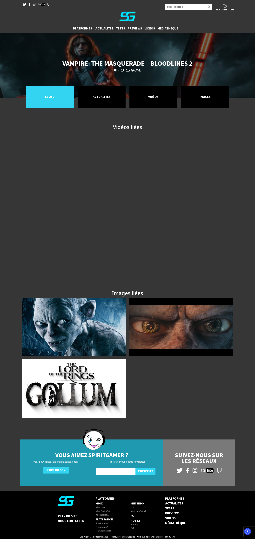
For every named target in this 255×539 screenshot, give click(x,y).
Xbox (99, 504)
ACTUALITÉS (174, 503)
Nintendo (137, 504)
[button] (83, 28)
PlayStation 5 (102, 527)
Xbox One (100, 507)
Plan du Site (67, 516)
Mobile (135, 521)
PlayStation (104, 519)
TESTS (169, 508)
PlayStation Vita (103, 531)
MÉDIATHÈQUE (175, 523)
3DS (132, 507)
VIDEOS (170, 518)
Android (134, 525)
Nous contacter (71, 521)
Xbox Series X (102, 515)
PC (132, 516)
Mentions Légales (126, 537)
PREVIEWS (172, 513)
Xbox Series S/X (103, 511)
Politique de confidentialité (149, 537)
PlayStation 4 (102, 523)
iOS (132, 528)
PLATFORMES (174, 498)
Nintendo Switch (138, 511)
